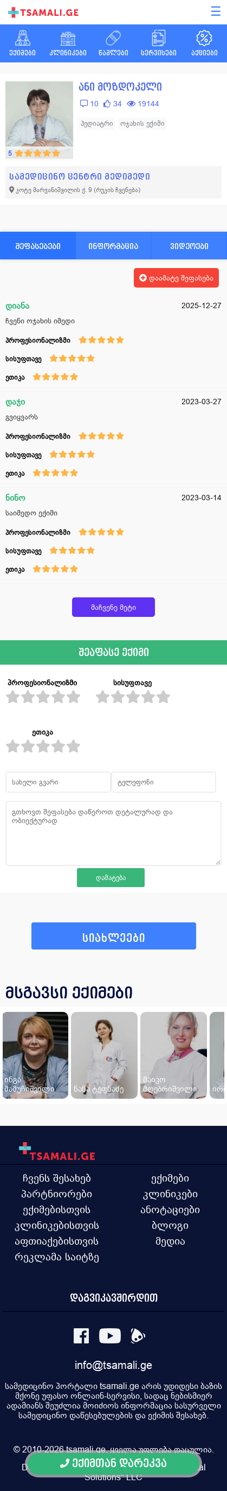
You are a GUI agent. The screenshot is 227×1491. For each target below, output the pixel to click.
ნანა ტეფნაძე (99, 1088)
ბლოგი (170, 1225)
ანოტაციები (170, 1209)
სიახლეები (113, 938)
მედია (170, 1241)
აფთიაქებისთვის (57, 1241)
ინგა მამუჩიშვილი (29, 1084)
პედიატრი (97, 123)
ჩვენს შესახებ (57, 1178)
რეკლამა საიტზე (57, 1257)
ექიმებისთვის (56, 1209)
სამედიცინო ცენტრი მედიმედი (79, 176)
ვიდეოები (189, 246)
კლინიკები (170, 1194)
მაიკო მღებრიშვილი (170, 1084)
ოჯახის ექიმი (142, 123)
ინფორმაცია (113, 246)
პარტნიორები (56, 1194)
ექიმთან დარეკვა (113, 1463)
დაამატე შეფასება (176, 277)
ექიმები (170, 1178)
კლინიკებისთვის (57, 1225)
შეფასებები (38, 246)
